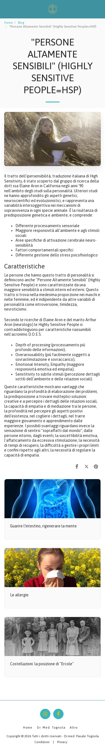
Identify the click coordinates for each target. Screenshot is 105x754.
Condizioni (42, 742)
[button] (6, 9)
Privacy (62, 742)
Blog (21, 22)
